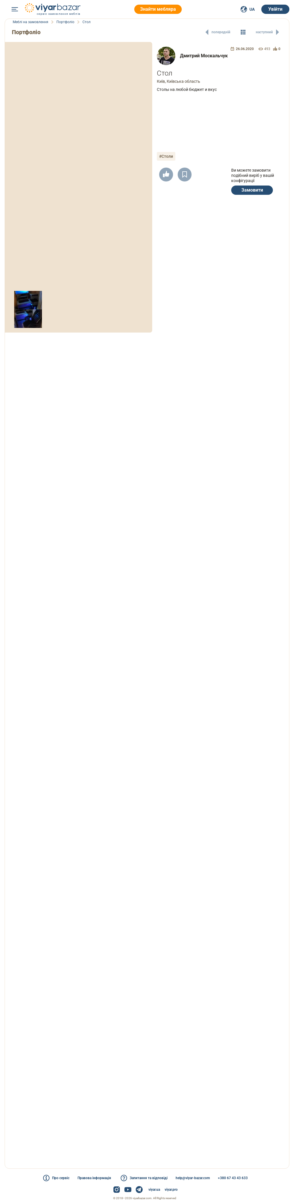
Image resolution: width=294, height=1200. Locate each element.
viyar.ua (154, 1190)
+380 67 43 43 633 (233, 1178)
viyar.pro (171, 1190)
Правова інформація (94, 1178)
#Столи (166, 156)
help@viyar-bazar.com (193, 1178)
